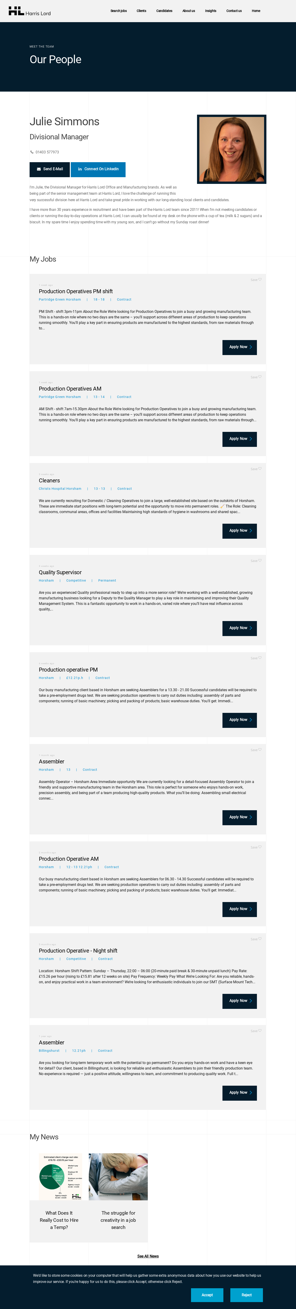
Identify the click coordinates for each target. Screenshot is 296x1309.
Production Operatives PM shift (76, 291)
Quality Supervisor (60, 572)
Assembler (51, 761)
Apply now (238, 347)
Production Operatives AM (70, 389)
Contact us (234, 11)
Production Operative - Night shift (78, 950)
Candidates (164, 11)
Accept (207, 1295)
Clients (141, 11)
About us (188, 11)
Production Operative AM (69, 859)
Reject (247, 1295)
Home (256, 11)
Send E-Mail (50, 169)
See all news (148, 1256)
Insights (210, 11)
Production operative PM (68, 669)
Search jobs (119, 11)
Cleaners (49, 480)
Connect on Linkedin (98, 169)
